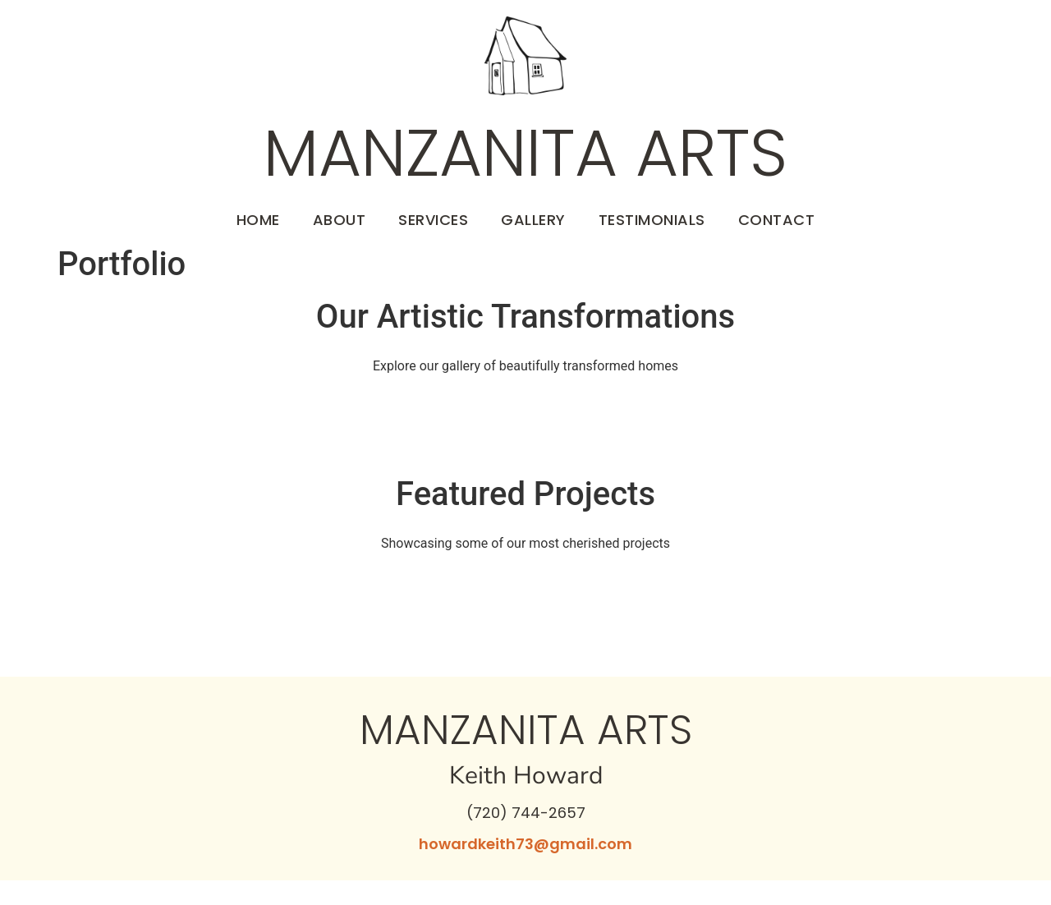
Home (258, 219)
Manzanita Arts (525, 153)
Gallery (533, 219)
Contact (776, 219)
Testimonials (652, 219)
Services (433, 219)
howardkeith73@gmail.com (525, 844)
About (339, 219)
